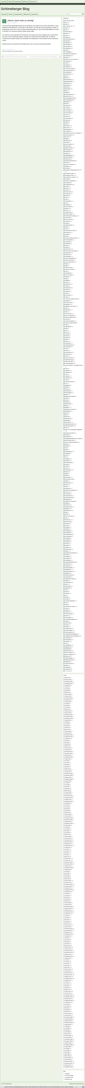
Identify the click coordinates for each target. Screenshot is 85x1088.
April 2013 (67, 943)
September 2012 (68, 956)
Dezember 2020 (68, 773)
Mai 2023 (67, 725)
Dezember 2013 (68, 928)
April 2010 (67, 1009)
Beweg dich (67, 85)
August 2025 (68, 685)
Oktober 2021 (68, 755)
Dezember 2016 (68, 862)
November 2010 (68, 996)
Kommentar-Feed (69, 1077)
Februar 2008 (68, 1057)
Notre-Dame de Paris (69, 440)
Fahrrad (67, 188)
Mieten (66, 405)
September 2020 (68, 779)
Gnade (66, 245)
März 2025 (67, 692)
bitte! (66, 90)
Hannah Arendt (68, 267)
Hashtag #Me (68, 273)
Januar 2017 (68, 860)
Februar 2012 (68, 969)
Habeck (66, 263)
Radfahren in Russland (70, 501)
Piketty (66, 481)
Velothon (67, 626)
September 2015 (68, 889)
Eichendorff (67, 146)
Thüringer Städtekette (70, 600)
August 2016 (68, 869)
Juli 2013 (67, 937)
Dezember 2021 (68, 751)
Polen (66, 486)
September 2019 (68, 801)
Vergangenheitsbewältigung (71, 634)
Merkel (66, 400)
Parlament (67, 460)
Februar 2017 (68, 858)
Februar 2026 (68, 679)
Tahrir (66, 589)
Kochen (66, 350)
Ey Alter (66, 186)
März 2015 (67, 901)
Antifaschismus (68, 55)
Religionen (67, 508)
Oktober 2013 (68, 932)
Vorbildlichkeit (68, 645)
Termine (10, 1)
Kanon (66, 332)
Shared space (68, 549)
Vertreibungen (68, 639)
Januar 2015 (68, 904)
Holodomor (67, 291)
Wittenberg (67, 661)
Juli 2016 (67, 871)
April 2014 (67, 921)
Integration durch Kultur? (70, 306)
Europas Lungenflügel (70, 180)
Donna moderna (68, 144)
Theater (66, 599)
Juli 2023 (67, 722)
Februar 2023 (68, 731)
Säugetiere (67, 527)
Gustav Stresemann (69, 260)
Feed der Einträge (69, 1075)
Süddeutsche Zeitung (69, 578)
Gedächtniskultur (69, 225)
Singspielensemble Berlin (70, 553)
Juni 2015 (67, 895)
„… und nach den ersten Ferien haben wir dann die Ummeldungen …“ (44, 56)
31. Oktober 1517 (69, 26)
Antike (66, 57)
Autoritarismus (68, 74)
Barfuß (66, 77)
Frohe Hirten (68, 217)
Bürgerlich (67, 101)
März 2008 (67, 1055)
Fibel (66, 203)
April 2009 (67, 1031)
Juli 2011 (67, 982)
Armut (66, 63)
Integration (67, 304)
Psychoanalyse (68, 495)
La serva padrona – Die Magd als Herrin (74, 365)
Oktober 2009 (68, 1020)
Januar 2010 (68, 1015)
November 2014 (68, 908)
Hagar (66, 265)
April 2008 (67, 1054)
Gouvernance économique (71, 250)
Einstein (67, 153)
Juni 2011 (67, 984)
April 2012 (67, 965)
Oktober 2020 (68, 777)
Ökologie (67, 446)
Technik (66, 597)
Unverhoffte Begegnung (70, 619)
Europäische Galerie (69, 173)
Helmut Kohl (67, 284)
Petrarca (67, 471)
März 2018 (67, 834)
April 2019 (67, 810)
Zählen (66, 665)
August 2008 (68, 1046)
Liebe (66, 379)
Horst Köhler (68, 295)
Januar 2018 (68, 838)
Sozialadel (67, 558)
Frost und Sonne (68, 219)
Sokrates (67, 554)
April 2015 (67, 899)
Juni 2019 (67, 806)
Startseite (4, 1)
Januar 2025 (68, 696)
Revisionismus (68, 510)
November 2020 (68, 775)
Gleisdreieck (68, 243)
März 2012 (67, 967)
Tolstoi (66, 604)
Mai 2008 (67, 1052)
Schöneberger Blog (15, 9)
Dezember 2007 (68, 1061)
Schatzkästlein (17, 1)
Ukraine (66, 615)
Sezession (67, 547)
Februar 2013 (68, 947)
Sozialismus (67, 564)
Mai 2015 (67, 897)
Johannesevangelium (69, 321)
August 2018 (68, 825)
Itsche (66, 311)
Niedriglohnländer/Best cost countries (73, 438)
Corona (66, 114)
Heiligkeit (67, 280)
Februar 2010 (68, 1013)
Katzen (66, 339)
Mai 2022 (67, 742)
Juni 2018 (67, 829)
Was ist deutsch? (69, 652)
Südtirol (66, 580)
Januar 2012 (68, 971)
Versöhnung (67, 637)
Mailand (67, 387)
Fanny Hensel (68, 191)
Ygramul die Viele (69, 663)
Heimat (66, 282)
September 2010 (68, 1000)
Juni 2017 (67, 851)
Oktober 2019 (68, 799)
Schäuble (67, 529)
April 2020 (67, 788)
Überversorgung (68, 613)
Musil (66, 414)
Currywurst (67, 120)
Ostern (66, 455)
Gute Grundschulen (13, 22)
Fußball (66, 223)
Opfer (66, 449)
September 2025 (68, 683)
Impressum (33, 1)
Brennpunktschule (69, 94)
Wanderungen (68, 650)
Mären (66, 394)
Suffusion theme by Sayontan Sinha (76, 1083)
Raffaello (67, 503)
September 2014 (68, 912)
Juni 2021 (67, 762)
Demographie (68, 129)
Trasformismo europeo (70, 606)
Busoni (66, 103)
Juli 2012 (67, 960)
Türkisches (67, 612)
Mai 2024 (67, 705)
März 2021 (67, 768)
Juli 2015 (67, 893)
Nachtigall (67, 420)
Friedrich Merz (68, 212)
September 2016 (68, 867)
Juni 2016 (67, 873)
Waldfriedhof (68, 648)
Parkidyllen (67, 458)
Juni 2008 (67, 1050)
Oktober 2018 (68, 821)
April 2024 (67, 707)
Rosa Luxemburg (69, 516)
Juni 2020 (67, 784)
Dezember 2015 (68, 884)
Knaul (66, 348)
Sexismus (67, 545)
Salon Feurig (68, 521)
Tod (66, 602)
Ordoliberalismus (69, 451)
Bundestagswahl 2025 (70, 98)
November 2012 (68, 952)
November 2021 (68, 753)
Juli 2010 (67, 1004)
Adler (66, 29)
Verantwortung (68, 628)
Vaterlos (67, 625)
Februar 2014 (68, 925)
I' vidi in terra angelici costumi (71, 298)
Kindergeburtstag (69, 345)
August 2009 (68, 1024)
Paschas (67, 464)
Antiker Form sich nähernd (71, 59)
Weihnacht (67, 656)
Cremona (67, 116)
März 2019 (67, 812)
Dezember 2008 (68, 1039)
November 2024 (68, 698)
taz (65, 595)
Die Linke (67, 136)
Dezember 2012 (68, 950)
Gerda (66, 236)
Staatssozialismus (69, 571)
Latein (66, 368)
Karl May (67, 335)
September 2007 (68, 1067)
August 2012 (68, 958)
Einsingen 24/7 (68, 151)
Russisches (67, 519)
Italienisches (68, 310)
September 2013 (68, 934)
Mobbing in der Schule (70, 409)
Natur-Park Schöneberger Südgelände (73, 429)
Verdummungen (68, 630)
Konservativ (67, 354)
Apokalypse (67, 61)
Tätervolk (67, 593)
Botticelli (67, 92)
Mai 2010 (67, 1008)
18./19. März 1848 (69, 20)
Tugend (66, 610)
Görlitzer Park (68, 249)
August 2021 (68, 759)
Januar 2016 (68, 882)
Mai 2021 (67, 764)
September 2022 (68, 736)
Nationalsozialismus (69, 425)
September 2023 (68, 718)
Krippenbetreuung (69, 359)
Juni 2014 (67, 917)
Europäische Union (69, 175)
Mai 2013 (67, 941)
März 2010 (67, 1011)
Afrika (66, 35)
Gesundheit (67, 241)
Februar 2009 (68, 1035)
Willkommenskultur (69, 660)
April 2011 (67, 987)
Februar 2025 (68, 694)
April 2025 (67, 690)
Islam (66, 308)
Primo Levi (67, 492)
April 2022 (67, 744)
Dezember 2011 (68, 972)
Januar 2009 (68, 1037)
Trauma (66, 608)
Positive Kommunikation (70, 490)
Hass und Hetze (68, 275)
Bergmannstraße (68, 81)
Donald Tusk (68, 140)
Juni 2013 (67, 939)
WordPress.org (68, 1079)
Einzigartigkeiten (68, 155)
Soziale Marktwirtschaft (70, 562)
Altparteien (67, 42)
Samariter (67, 523)
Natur (66, 427)
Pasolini (67, 466)
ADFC (66, 28)
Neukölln (67, 434)
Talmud (66, 591)
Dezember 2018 (68, 818)
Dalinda (66, 122)
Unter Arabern (68, 617)
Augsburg (67, 65)
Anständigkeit (68, 52)
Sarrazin (67, 525)
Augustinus (67, 66)
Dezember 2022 (68, 735)
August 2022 (68, 738)
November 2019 (68, 797)
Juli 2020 (67, 782)
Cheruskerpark (68, 112)
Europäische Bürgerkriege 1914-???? (73, 170)
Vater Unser (67, 623)
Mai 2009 (67, 1030)
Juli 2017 (67, 849)
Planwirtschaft (68, 482)
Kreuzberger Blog (7, 1083)
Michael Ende (68, 403)
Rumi (66, 518)
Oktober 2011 (68, 976)
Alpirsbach (67, 40)
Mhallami (67, 402)
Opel (66, 447)
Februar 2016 (68, 880)
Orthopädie (67, 453)
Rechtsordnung (68, 506)
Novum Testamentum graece (71, 442)
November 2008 (68, 1041)
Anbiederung (68, 48)
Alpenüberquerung (69, 39)
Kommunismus (68, 352)
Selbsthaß (67, 541)
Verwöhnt (67, 641)
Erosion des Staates (69, 164)
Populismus (67, 488)
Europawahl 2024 (69, 184)
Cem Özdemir (68, 111)
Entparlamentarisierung (70, 160)
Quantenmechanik (69, 497)
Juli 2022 (67, 740)
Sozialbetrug (68, 560)
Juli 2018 (67, 827)
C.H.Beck (67, 107)
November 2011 (68, 974)
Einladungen (68, 149)
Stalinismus (67, 573)
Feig (66, 199)
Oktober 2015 (68, 888)
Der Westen (67, 131)
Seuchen (67, 543)
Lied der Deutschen (69, 381)
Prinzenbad (67, 493)
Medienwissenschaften (70, 396)
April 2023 (67, 727)
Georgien (67, 234)
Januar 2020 (68, 794)
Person (66, 468)
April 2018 (67, 832)
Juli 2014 (67, 915)
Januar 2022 (68, 749)
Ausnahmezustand (69, 70)
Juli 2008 (67, 1048)
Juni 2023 (67, 723)
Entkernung (67, 159)
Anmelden (67, 1073)
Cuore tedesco (68, 118)
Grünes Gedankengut (70, 258)
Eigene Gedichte (68, 147)
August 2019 (68, 803)
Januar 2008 (68, 1059)
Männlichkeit (68, 390)
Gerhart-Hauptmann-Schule (71, 238)
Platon (66, 484)
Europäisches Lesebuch (70, 177)
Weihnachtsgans (68, 658)
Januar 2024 (68, 712)
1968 (66, 24)
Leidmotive (67, 370)
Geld (66, 228)
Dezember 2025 (68, 681)
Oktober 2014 (68, 910)
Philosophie (67, 477)
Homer (66, 293)
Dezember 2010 (68, 995)
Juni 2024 (67, 703)
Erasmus (67, 162)
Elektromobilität (68, 157)
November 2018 (68, 819)
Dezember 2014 (68, 906)
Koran (66, 356)
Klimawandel (68, 346)
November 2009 (68, 1019)
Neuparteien (67, 436)
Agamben (67, 37)
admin (10, 49)
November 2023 (68, 716)
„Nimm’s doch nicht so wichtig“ (20, 20)
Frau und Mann (68, 206)
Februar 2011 (68, 991)
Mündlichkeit (68, 411)
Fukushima (67, 221)
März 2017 (67, 856)
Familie (66, 190)
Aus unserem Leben (69, 68)
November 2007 (68, 1063)
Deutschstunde (68, 135)
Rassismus (67, 505)
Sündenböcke (68, 582)
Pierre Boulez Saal (69, 479)
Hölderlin (67, 289)
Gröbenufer (67, 254)
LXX (66, 383)
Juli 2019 (67, 805)
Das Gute (67, 127)
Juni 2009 (67, 1028)
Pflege (66, 473)
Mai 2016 (67, 875)
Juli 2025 (67, 687)
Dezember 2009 (68, 1017)
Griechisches (68, 252)
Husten (66, 297)
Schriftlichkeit (68, 532)
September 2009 (68, 1022)
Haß (66, 271)
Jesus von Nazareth (69, 315)
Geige (66, 227)
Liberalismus (68, 378)
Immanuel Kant (68, 302)
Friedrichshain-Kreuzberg (70, 215)
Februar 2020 (68, 792)
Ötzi (66, 457)
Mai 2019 (67, 808)
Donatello (67, 142)
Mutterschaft (68, 418)
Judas (66, 324)
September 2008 (68, 1044)
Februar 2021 (68, 770)
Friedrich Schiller (68, 214)
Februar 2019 (68, 814)
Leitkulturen (67, 372)
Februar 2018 (68, 836)
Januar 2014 (68, 926)
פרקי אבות (69, 671)
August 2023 (68, 720)
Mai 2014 (67, 919)
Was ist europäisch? (69, 654)
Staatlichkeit (67, 569)
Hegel (66, 278)
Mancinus (67, 389)
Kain (66, 330)
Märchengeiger (68, 392)
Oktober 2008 (68, 1043)
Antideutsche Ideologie (70, 53)
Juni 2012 (67, 961)
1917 (66, 22)
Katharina (67, 337)
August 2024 (68, 701)
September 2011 (68, 978)
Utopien (66, 621)
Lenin (66, 374)
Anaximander (68, 46)
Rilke (66, 512)
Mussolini (67, 416)
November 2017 (68, 841)
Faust (66, 197)
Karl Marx (67, 334)
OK (76, 1087)
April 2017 (67, 854)
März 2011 (67, 989)
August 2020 (68, 781)
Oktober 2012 (68, 954)
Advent (66, 33)
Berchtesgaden (68, 79)
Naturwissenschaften (69, 433)
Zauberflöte (67, 667)
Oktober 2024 (68, 700)
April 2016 (67, 877)
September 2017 (68, 845)
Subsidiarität (68, 577)
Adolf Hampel (68, 31)
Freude (66, 210)
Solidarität (67, 556)
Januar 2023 (68, 733)
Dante (66, 124)
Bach (66, 76)
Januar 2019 (68, 816)
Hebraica (67, 276)
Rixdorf (66, 514)
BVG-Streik (67, 105)
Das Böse (67, 125)
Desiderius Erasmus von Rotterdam (73, 133)
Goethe (66, 247)
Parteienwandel (68, 462)
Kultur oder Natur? (69, 361)
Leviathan (67, 376)
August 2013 (68, 936)
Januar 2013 (68, 948)
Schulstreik (67, 540)
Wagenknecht (68, 647)
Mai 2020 (67, 786)
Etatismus (67, 166)
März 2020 (67, 790)
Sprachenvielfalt (68, 567)
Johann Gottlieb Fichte (70, 317)
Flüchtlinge (67, 204)
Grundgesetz (68, 256)
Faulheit (67, 195)
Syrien (66, 584)
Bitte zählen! (68, 88)
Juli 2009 (67, 1026)
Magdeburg (67, 385)
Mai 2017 (67, 853)
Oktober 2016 (68, 866)
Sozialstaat (67, 565)
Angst (66, 50)
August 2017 (68, 847)
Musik (66, 413)
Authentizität (68, 72)
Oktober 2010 (68, 998)
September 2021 (68, 757)
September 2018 (68, 823)
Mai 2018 (67, 830)
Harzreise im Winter (69, 269)
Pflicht (66, 475)
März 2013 (67, 945)
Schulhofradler (68, 536)
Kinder (66, 341)
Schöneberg (67, 530)
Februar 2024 (68, 711)
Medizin (66, 398)
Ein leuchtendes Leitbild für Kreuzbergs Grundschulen (14, 56)
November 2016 (68, 864)
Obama (66, 444)
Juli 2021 (67, 760)
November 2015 (68, 886)
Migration (67, 407)
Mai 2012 (67, 963)
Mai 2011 (67, 985)
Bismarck (67, 87)
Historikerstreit (68, 287)
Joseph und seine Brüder (70, 322)
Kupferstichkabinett (69, 363)
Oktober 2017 (68, 843)
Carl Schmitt (67, 109)
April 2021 (67, 766)
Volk (66, 643)
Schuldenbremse (69, 534)
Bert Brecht (67, 83)
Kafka (66, 328)
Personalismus (68, 470)
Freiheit (66, 208)
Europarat (67, 179)
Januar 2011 (68, 993)
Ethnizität (67, 168)
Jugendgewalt (68, 326)
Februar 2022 (68, 747)
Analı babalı (67, 44)
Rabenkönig (67, 499)
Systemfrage (68, 586)
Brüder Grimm (68, 96)
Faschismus (67, 193)
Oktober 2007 (68, 1065)
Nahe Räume (68, 422)
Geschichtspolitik (69, 239)
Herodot (67, 286)
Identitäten (67, 300)
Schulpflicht (67, 538)
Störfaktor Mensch (69, 575)
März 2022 (67, 746)
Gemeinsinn (67, 232)
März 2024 (67, 709)
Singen (66, 551)
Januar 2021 (68, 771)
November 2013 (68, 930)
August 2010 (68, 1002)
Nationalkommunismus (70, 424)
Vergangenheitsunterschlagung (72, 636)
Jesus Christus (68, 313)
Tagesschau (67, 588)
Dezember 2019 (68, 795)
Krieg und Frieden (69, 357)
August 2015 (68, 891)
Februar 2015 (68, 902)
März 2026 (67, 677)
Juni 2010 (67, 1006)
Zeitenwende (68, 669)
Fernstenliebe (68, 201)
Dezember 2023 (68, 714)
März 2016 (67, 878)
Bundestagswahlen (69, 100)
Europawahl (67, 182)
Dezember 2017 (68, 840)
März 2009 (67, 1033)
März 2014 (67, 923)
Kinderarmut (67, 343)
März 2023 (67, 729)
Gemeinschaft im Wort (70, 230)
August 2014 (68, 913)
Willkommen (26, 1)
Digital (66, 138)
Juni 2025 (67, 688)
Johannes (67, 319)
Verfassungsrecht (69, 632)
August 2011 (68, 980)
